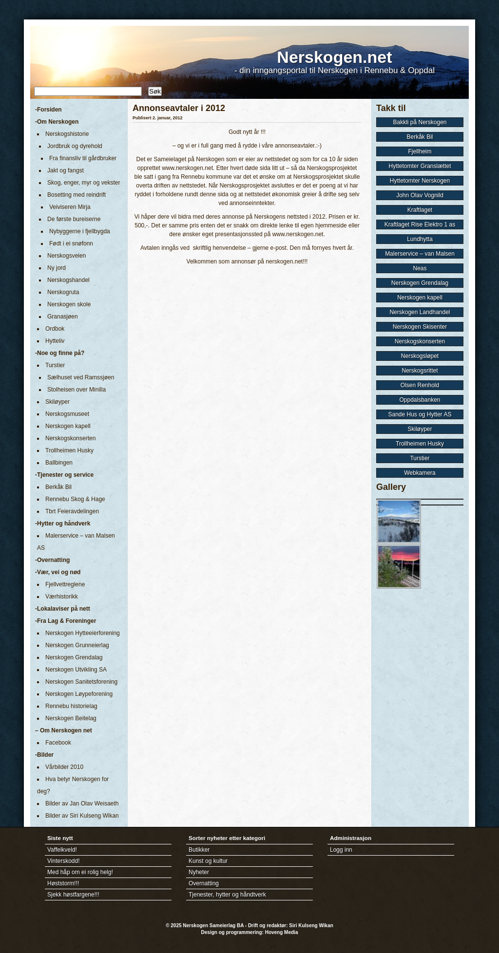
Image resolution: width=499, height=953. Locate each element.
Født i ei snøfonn (71, 243)
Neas (419, 268)
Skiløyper (57, 401)
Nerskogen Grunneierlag (77, 645)
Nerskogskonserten (70, 438)
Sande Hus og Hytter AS (419, 414)
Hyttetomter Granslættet (419, 166)
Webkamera (419, 472)
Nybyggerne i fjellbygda (79, 231)
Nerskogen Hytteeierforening (82, 633)
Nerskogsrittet (420, 370)
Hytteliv (54, 340)
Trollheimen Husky (69, 450)
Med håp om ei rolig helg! (80, 872)
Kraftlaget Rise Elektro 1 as (419, 224)
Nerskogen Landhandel (419, 312)
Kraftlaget (419, 209)
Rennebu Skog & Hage (75, 499)
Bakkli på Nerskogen (419, 122)
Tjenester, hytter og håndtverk (227, 894)
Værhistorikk (61, 596)
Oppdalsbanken (419, 399)
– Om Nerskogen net (63, 730)
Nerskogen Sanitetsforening (81, 681)
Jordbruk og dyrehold (74, 146)
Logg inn (341, 849)
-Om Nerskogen (56, 121)
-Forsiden (48, 109)
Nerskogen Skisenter (420, 326)
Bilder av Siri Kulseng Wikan (82, 815)
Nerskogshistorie (67, 134)
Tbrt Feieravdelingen (72, 511)
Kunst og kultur (208, 861)
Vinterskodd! (63, 861)
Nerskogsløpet (420, 356)
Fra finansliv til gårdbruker (82, 158)
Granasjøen (62, 316)
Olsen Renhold (420, 385)
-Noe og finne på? (59, 353)
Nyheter (199, 872)
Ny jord (56, 267)
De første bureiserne (73, 219)
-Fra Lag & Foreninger (65, 620)
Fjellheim (419, 151)
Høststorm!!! (63, 883)
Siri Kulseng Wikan (311, 925)
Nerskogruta (63, 292)
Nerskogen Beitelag (70, 718)
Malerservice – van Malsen (420, 253)
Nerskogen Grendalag (73, 657)
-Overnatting (52, 560)
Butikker (199, 849)
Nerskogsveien (66, 255)
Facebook (58, 742)
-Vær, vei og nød (57, 572)
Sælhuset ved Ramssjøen (80, 377)
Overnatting (204, 883)
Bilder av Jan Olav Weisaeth (82, 803)
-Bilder (44, 754)
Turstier (55, 365)
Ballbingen (59, 462)
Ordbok (54, 328)
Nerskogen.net (334, 57)
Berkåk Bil (58, 487)
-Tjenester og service (64, 474)
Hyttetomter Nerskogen (420, 180)
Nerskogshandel (68, 280)
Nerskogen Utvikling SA (76, 669)
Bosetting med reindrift (76, 194)
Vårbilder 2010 (64, 767)
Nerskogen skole (69, 304)
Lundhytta (420, 239)
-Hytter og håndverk (62, 523)
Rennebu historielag (71, 706)
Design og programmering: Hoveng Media (249, 932)
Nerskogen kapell (68, 426)
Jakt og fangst (65, 170)
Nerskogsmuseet (67, 414)
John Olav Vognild (419, 195)
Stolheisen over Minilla (76, 389)
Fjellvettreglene (65, 584)
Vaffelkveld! (62, 849)
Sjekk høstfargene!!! (73, 894)
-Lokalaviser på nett (62, 608)
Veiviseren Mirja (70, 207)
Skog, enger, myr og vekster (83, 182)
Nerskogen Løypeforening (79, 694)
